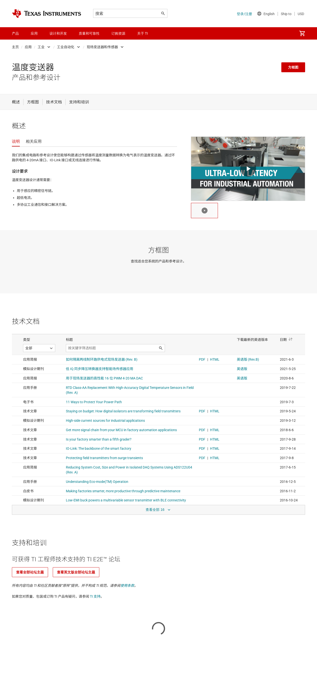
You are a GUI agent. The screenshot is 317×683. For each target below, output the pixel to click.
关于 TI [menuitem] (142, 33)
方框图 (293, 67)
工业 (41, 47)
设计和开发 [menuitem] (58, 33)
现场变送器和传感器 (102, 47)
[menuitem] (302, 33)
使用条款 (127, 586)
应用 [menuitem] (34, 33)
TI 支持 (95, 596)
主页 (15, 47)
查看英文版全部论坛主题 (76, 572)
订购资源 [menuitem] (118, 33)
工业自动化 (65, 47)
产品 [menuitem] (15, 33)
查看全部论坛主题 (30, 572)
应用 (28, 47)
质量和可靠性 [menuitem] (89, 33)
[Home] (46, 13)
